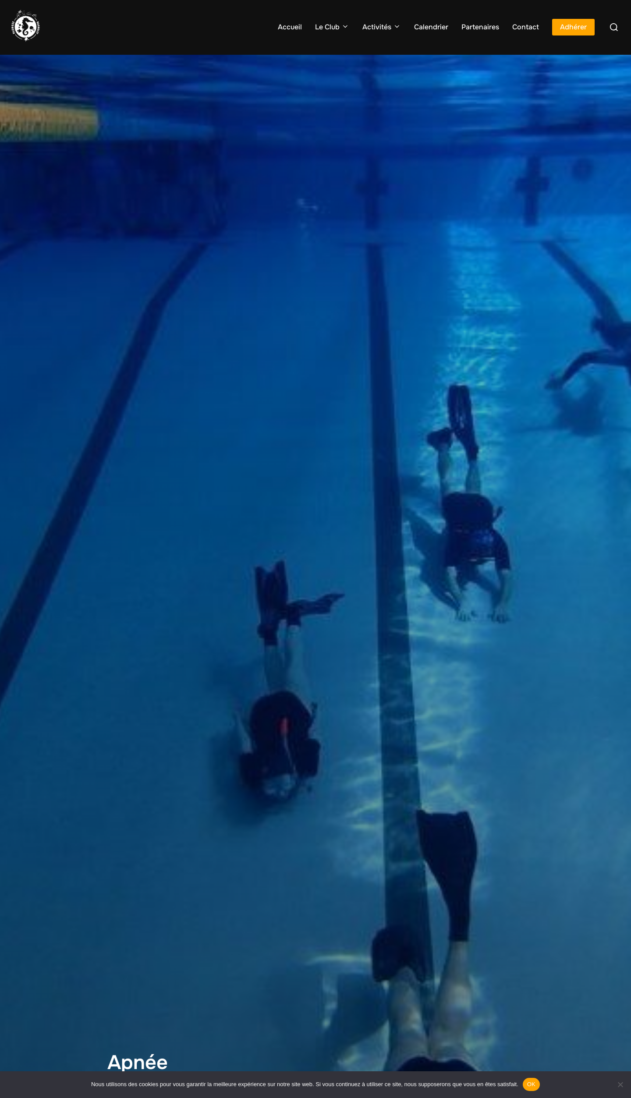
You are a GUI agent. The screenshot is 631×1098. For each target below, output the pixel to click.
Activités (381, 27)
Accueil (290, 27)
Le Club (332, 27)
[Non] (620, 1084)
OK (531, 1084)
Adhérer (573, 27)
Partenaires (480, 27)
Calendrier (431, 27)
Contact (525, 27)
